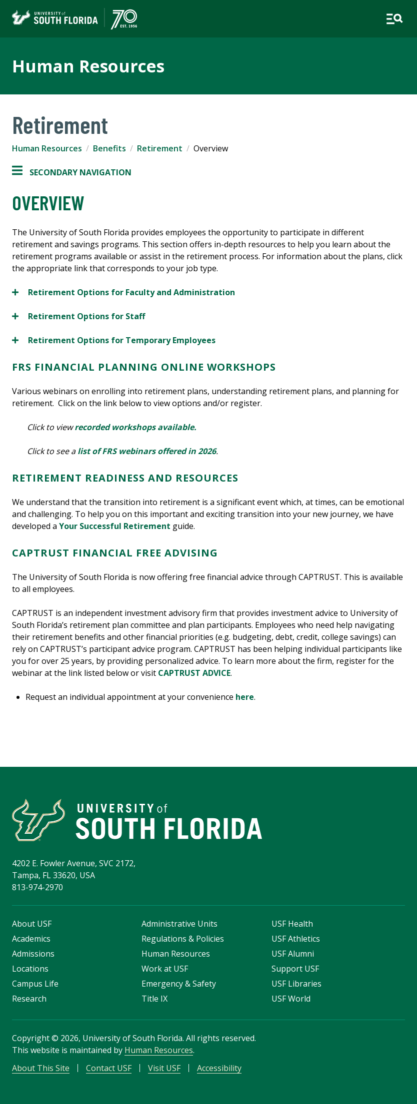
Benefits (109, 148)
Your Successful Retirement (114, 526)
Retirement (159, 148)
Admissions (33, 953)
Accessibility (219, 1068)
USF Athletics (296, 938)
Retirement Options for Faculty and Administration (123, 292)
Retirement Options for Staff (78, 316)
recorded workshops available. (137, 427)
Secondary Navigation (72, 172)
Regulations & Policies (183, 938)
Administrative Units (180, 923)
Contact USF (109, 1068)
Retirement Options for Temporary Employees (114, 340)
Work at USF (165, 968)
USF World (291, 998)
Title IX (155, 998)
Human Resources (88, 65)
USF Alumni (293, 953)
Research (29, 998)
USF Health (292, 923)
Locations (30, 968)
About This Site (41, 1068)
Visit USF (164, 1068)
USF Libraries (297, 983)
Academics (31, 938)
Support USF (295, 968)
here (245, 696)
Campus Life (35, 983)
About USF (32, 923)
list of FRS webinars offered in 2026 (147, 451)
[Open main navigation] (394, 18)
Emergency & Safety (179, 983)
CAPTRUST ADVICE (194, 672)
